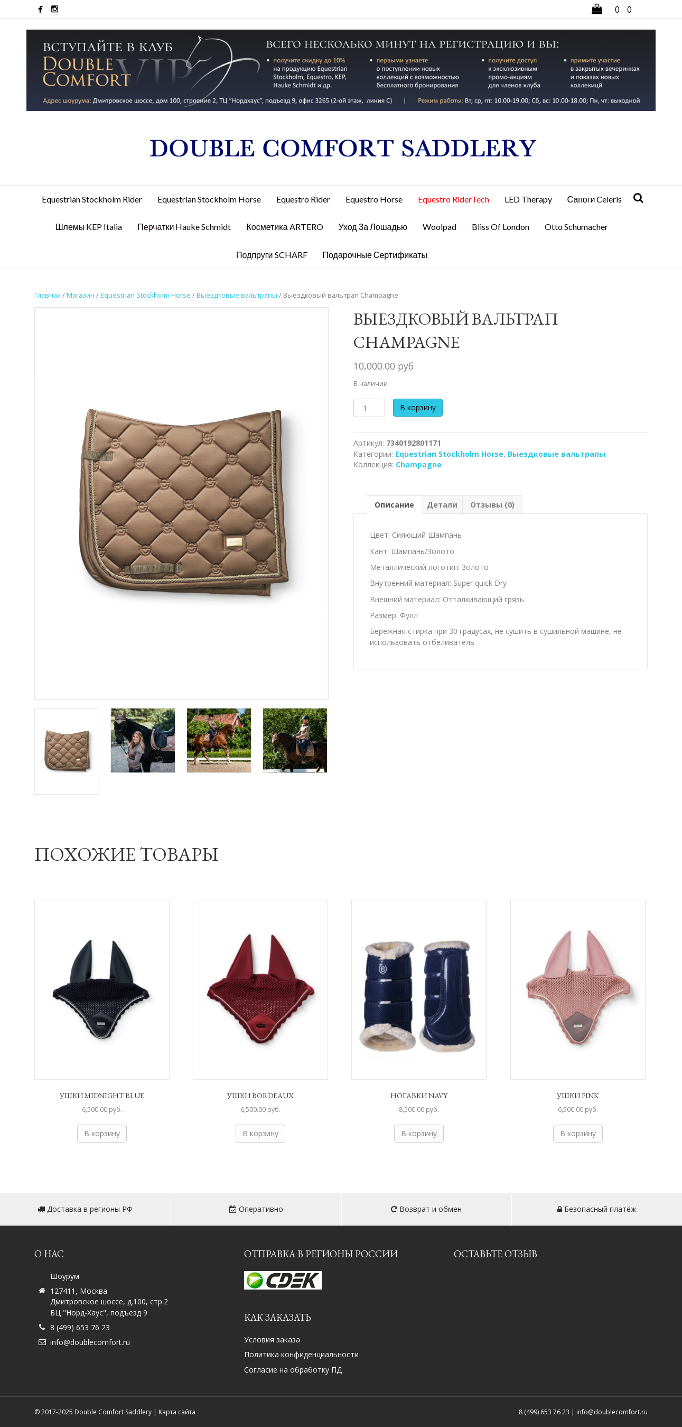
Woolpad (439, 227)
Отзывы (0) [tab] (492, 505)
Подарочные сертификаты (375, 255)
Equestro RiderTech (453, 199)
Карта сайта (176, 1411)
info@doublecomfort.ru (90, 1342)
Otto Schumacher (576, 227)
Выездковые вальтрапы (237, 295)
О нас (49, 1254)
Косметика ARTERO (284, 227)
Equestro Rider (303, 199)
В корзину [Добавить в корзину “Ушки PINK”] (578, 1133)
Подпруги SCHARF (271, 255)
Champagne (419, 464)
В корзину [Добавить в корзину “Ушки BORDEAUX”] (260, 1133)
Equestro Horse (374, 199)
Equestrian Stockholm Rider (92, 199)
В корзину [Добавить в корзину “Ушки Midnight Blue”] (102, 1133)
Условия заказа (272, 1339)
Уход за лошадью (373, 227)
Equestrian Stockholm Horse (209, 199)
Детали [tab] (442, 505)
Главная (47, 295)
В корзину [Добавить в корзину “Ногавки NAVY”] (419, 1133)
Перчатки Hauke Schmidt (184, 227)
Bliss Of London (500, 227)
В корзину (418, 407)
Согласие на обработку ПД (293, 1370)
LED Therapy (528, 199)
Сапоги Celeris (594, 199)
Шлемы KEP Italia (88, 227)
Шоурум (64, 1276)
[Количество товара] (369, 408)
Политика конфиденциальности (301, 1354)
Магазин (81, 295)
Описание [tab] (394, 505)
